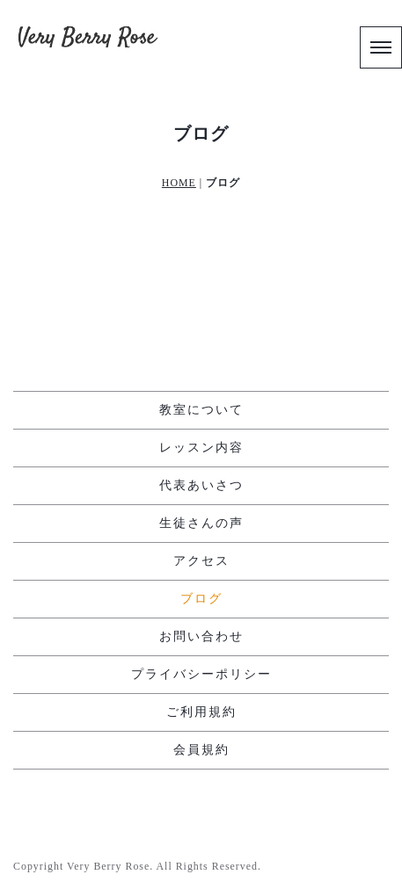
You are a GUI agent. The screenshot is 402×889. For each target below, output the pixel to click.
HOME (179, 183)
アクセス (201, 560)
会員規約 (201, 749)
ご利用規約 (201, 712)
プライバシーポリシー (201, 674)
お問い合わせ (201, 636)
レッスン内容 (201, 447)
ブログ (201, 598)
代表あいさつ (201, 485)
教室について (201, 409)
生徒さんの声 (201, 523)
